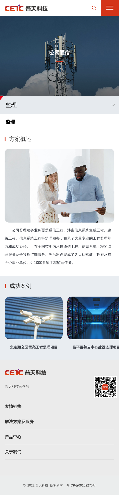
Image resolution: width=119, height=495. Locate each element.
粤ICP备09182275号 (81, 485)
